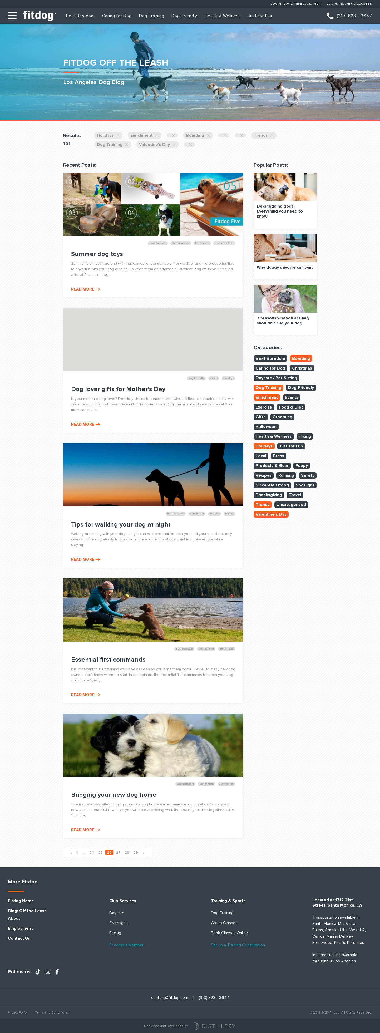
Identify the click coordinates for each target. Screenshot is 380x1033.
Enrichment (144, 135)
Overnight (118, 923)
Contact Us (19, 938)
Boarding (198, 135)
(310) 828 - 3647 (354, 15)
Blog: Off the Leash (27, 910)
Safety (307, 475)
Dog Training (151, 15)
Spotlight (305, 485)
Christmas (302, 368)
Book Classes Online (229, 933)
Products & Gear (272, 465)
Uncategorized (291, 504)
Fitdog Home (21, 900)
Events (291, 397)
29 (136, 852)
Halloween (266, 426)
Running (286, 475)
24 (92, 852)
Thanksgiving (269, 495)
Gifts (261, 417)
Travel (295, 495)
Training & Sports (228, 900)
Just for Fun (260, 15)
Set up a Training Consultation (238, 945)
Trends (264, 135)
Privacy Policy (18, 1013)
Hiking (305, 436)
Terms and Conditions (51, 1013)
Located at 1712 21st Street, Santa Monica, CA (337, 903)
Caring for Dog (117, 15)
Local (261, 456)
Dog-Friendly (184, 15)
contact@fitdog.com (169, 997)
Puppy (301, 465)
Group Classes (224, 923)
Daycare (116, 913)
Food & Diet (291, 407)
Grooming (282, 417)
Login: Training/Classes (349, 4)
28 (127, 852)
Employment (20, 928)
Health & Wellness (223, 15)
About (14, 918)
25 (100, 852)
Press (278, 456)
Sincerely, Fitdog (272, 485)
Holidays (108, 135)
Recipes (264, 475)
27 (118, 852)
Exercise (264, 407)
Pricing (115, 933)
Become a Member (126, 945)
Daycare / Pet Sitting (276, 378)
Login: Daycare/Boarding (294, 4)
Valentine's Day (157, 144)
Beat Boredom (80, 15)
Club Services (122, 900)
